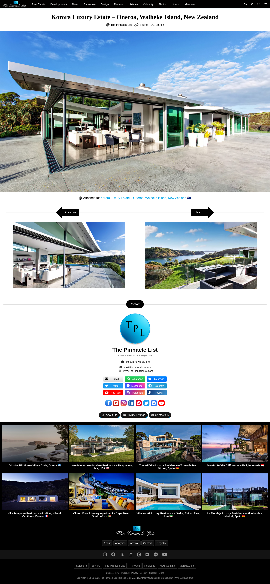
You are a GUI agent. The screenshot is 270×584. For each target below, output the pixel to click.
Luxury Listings (134, 415)
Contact (147, 543)
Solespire (81, 565)
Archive (134, 543)
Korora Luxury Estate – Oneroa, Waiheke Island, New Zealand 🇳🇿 (146, 198)
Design (105, 4)
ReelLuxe (149, 565)
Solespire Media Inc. (138, 361)
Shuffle (159, 24)
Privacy (134, 573)
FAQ (117, 573)
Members (190, 4)
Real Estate (38, 4)
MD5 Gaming (167, 565)
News (75, 4)
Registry (161, 543)
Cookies (109, 573)
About (107, 543)
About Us (109, 415)
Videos (176, 4)
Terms (161, 573)
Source (144, 24)
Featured (119, 4)
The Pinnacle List (121, 24)
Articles (133, 4)
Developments (58, 4)
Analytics (120, 543)
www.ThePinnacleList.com (138, 370)
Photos (162, 4)
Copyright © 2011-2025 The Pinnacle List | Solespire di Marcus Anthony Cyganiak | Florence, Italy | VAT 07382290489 (135, 578)
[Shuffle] (252, 4)
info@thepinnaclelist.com (137, 367)
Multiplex (125, 573)
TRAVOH (134, 565)
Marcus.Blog (187, 565)
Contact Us (160, 415)
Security (143, 573)
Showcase (90, 4)
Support (153, 573)
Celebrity (148, 4)
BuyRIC (95, 565)
